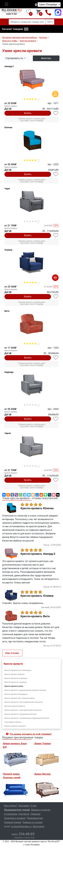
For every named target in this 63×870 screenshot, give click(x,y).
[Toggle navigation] (6, 4)
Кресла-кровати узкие (13, 686)
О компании (10, 814)
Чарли (7, 433)
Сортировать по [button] (14, 58)
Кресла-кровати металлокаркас (17, 670)
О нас (33, 805)
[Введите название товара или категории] (27, 22)
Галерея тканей (12, 822)
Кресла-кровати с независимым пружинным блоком (26, 718)
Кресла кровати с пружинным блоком (20, 714)
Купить (28, 113)
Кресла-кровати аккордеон (15, 694)
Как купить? (10, 805)
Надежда (8, 372)
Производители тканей (17, 809)
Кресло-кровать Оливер (37, 595)
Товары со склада (32, 822)
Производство (35, 818)
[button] (15, 29)
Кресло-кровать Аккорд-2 (38, 553)
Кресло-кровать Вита (35, 616)
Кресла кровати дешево (14, 674)
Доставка (23, 805)
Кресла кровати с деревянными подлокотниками (25, 690)
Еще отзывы (12, 653)
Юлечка (8, 127)
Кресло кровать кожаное (15, 726)
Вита (6, 311)
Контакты (23, 814)
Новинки (35, 814)
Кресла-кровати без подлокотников (19, 698)
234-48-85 (23, 834)
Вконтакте (38, 826)
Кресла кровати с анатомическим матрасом (23, 710)
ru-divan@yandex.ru (21, 826)
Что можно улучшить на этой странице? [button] (31, 734)
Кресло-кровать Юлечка (37, 508)
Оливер (8, 250)
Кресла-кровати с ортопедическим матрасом (23, 702)
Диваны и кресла (40, 809)
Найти (50, 22)
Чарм (7, 188)
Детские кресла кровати (14, 706)
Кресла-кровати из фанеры (16, 678)
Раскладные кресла (12, 722)
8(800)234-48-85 (48, 12)
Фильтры (46, 58)
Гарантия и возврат (15, 818)
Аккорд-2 (9, 66)
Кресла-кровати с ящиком (15, 682)
